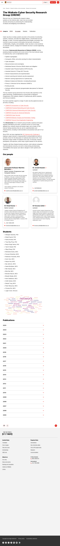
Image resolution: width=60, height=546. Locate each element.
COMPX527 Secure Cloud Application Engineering (19, 120)
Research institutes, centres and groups (17, 8)
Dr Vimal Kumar (9, 206)
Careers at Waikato (6, 466)
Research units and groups (31, 8)
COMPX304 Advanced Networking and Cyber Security (20, 110)
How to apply (5, 445)
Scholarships (5, 450)
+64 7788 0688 (35, 463)
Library (4, 469)
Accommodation (34, 452)
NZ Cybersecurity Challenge (30, 134)
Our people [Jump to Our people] (17, 31)
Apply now (53, 2)
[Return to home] (8, 2)
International (33, 442)
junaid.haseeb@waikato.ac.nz (41, 190)
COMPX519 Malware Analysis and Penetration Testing (20, 117)
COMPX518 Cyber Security (12, 115)
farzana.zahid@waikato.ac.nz (41, 225)
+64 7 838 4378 (10, 222)
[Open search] (58, 2)
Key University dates (35, 445)
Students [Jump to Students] (25, 31)
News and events (6, 462)
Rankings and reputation (8, 464)
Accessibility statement (31, 538)
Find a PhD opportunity (36, 447)
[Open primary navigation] (2, 2)
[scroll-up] (56, 425)
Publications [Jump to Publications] (32, 31)
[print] (4, 425)
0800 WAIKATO (35, 458)
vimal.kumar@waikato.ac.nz (13, 225)
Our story (4, 459)
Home (4, 8)
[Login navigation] (45, 2)
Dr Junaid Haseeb (39, 168)
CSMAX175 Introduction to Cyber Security (16, 105)
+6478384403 (37, 188)
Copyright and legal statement (9, 538)
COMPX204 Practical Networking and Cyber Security (20, 108)
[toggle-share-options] (7, 425)
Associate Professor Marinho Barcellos (14, 168)
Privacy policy (21, 538)
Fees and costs (6, 447)
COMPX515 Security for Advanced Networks (17, 113)
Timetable (4, 442)
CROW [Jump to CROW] (11, 31)
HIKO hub (4, 452)
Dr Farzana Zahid (38, 206)
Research (8, 8)
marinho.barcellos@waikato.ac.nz (14, 190)
